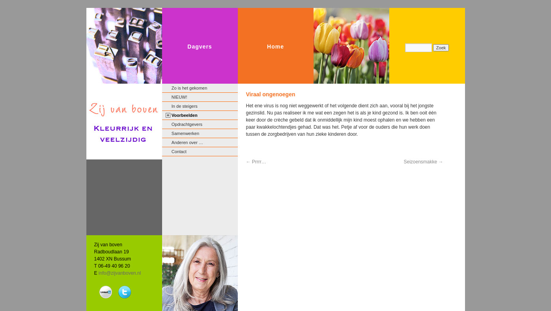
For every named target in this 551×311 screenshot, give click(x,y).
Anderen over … (187, 142)
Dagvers (199, 46)
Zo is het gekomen (189, 88)
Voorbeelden (185, 115)
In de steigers (185, 106)
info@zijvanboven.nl (120, 273)
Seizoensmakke (423, 162)
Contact (179, 151)
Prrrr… (256, 162)
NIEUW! (179, 97)
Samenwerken (185, 133)
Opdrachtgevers (187, 124)
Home (275, 46)
